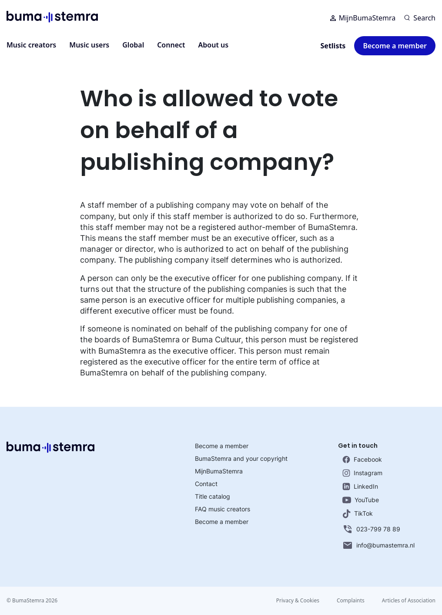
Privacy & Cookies (297, 600)
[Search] (419, 18)
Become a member (395, 46)
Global (133, 45)
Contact (206, 483)
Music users (89, 45)
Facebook (362, 459)
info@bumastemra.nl (378, 545)
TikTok (357, 513)
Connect (171, 45)
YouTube (360, 499)
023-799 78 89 (371, 529)
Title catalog (212, 496)
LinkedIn (360, 486)
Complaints (351, 600)
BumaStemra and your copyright (241, 458)
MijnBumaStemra (363, 18)
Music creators (31, 45)
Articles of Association (408, 600)
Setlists (333, 46)
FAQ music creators (222, 509)
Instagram (362, 473)
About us (213, 45)
